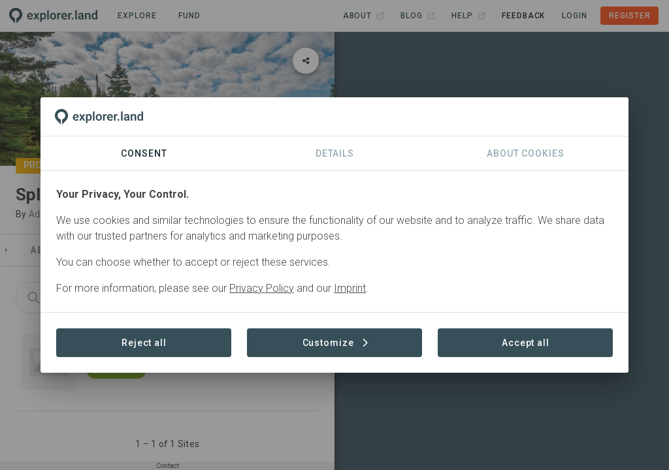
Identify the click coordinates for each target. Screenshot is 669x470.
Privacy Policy (261, 288)
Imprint (350, 288)
